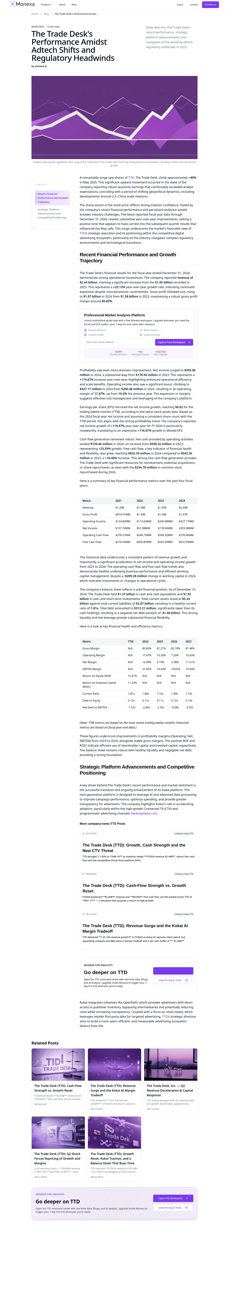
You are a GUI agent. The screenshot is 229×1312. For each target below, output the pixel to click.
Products (47, 5)
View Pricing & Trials (173, 980)
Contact (194, 5)
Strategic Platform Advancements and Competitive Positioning (51, 213)
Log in (180, 5)
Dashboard (210, 5)
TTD (131, 178)
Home (34, 13)
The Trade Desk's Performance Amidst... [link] (76, 13)
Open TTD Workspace (173, 970)
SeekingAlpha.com (144, 813)
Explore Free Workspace (174, 342)
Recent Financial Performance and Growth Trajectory (52, 198)
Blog (74, 5)
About (62, 5)
